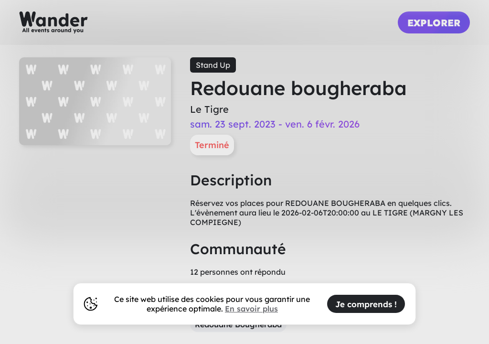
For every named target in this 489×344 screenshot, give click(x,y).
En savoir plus (251, 308)
